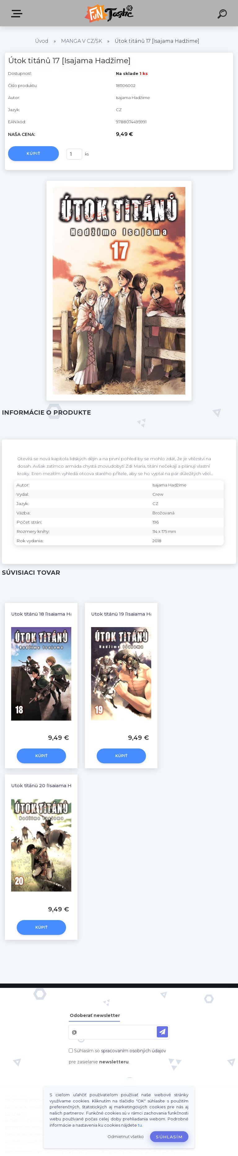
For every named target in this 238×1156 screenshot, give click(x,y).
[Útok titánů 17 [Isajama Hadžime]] (119, 183)
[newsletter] (162, 1031)
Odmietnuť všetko (126, 1136)
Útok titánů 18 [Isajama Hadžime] (50, 614)
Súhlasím (169, 1136)
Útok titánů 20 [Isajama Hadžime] (51, 785)
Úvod (41, 41)
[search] (223, 15)
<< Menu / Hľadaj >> (18, 13)
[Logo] (109, 13)
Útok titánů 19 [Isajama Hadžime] (130, 614)
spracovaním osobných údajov (133, 1050)
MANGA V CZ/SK (81, 41)
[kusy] (74, 154)
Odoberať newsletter (95, 1015)
